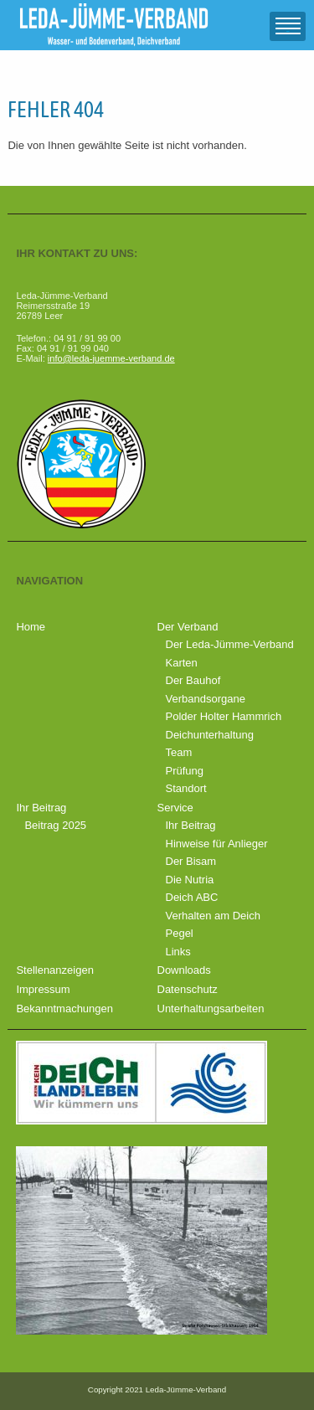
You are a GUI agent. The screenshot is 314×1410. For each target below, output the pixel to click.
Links (178, 951)
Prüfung (185, 770)
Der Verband (188, 626)
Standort (186, 788)
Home (30, 626)
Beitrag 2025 (55, 825)
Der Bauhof (193, 680)
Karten (182, 662)
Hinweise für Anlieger (217, 843)
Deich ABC (192, 897)
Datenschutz (187, 989)
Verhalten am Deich (213, 915)
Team (179, 752)
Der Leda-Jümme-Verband (230, 644)
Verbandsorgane (205, 698)
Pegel (179, 933)
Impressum (42, 989)
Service (175, 807)
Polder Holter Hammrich (224, 716)
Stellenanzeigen (55, 970)
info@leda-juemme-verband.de (111, 358)
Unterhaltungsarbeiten (211, 1008)
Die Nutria (190, 879)
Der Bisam (191, 861)
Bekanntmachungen (64, 1008)
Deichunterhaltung (210, 734)
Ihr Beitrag (41, 807)
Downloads (184, 970)
